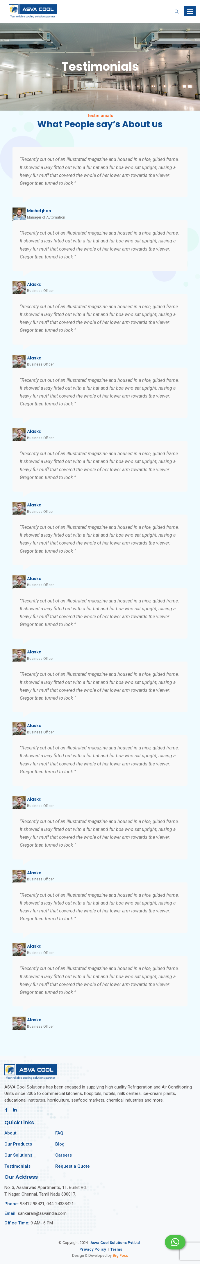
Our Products (18, 1144)
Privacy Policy (92, 1249)
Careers (63, 1155)
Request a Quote (72, 1166)
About (10, 1133)
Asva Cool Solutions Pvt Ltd (115, 1242)
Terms (116, 1249)
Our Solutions (18, 1155)
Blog (60, 1144)
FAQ (59, 1133)
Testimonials (17, 1166)
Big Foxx (120, 1255)
